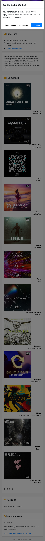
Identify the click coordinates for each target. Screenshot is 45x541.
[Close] (41, 4)
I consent (36, 25)
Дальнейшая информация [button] (16, 25)
